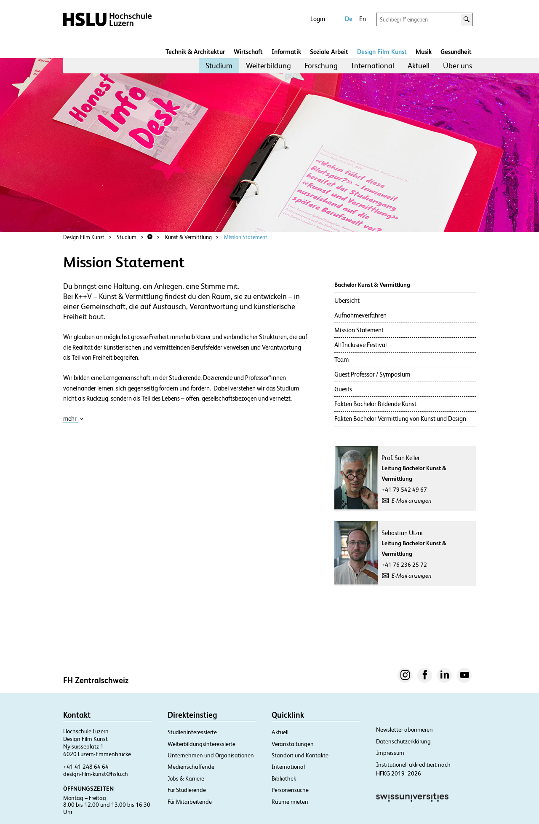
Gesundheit (456, 51)
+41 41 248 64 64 (86, 766)
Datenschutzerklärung (403, 741)
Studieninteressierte (192, 732)
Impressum (390, 752)
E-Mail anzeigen (412, 500)
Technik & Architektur (195, 51)
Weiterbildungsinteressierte (201, 744)
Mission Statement (245, 237)
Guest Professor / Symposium (372, 374)
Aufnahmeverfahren (360, 315)
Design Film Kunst (382, 51)
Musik (424, 51)
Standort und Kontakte (300, 755)
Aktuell (419, 65)
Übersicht (347, 300)
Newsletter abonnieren (404, 729)
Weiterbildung (268, 65)
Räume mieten (290, 801)
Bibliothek (284, 778)
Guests (343, 389)
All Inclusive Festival (360, 344)
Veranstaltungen (293, 744)
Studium (218, 65)
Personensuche (290, 789)
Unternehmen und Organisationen (211, 755)
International (372, 65)
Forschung (321, 65)
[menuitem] (219, 65)
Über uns (457, 65)
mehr (73, 418)
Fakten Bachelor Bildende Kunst (375, 403)
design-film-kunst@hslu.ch (95, 773)
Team (341, 359)
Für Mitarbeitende (190, 801)
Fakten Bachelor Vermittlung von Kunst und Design (400, 418)
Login (317, 18)
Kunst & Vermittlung (188, 237)
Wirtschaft (248, 51)
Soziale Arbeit (329, 51)
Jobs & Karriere (186, 778)
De (348, 18)
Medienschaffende (191, 766)
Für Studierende (187, 789)
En (362, 18)
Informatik (286, 51)
